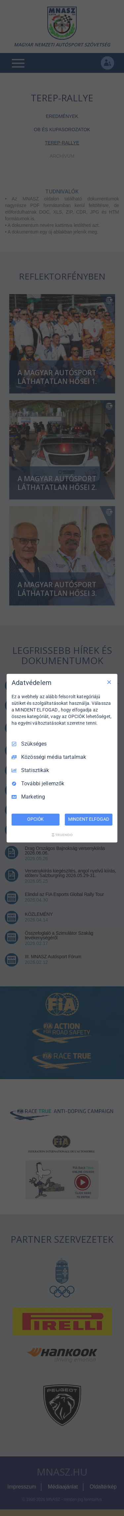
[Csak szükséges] (109, 682)
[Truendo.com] (62, 834)
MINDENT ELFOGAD (88, 819)
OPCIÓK (35, 819)
